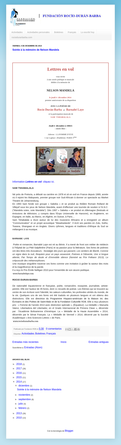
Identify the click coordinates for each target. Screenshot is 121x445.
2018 (19, 364)
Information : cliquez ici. (33, 181)
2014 (19, 381)
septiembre (24, 399)
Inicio (63, 342)
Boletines (58, 32)
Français (72, 32)
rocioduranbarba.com (22, 37)
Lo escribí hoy (87, 32)
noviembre (24, 394)
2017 (19, 368)
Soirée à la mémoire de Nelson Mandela (35, 49)
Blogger (69, 430)
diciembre (24, 385)
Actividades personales (38, 32)
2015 (19, 377)
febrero (22, 408)
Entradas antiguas (99, 342)
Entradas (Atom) (33, 347)
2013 (19, 413)
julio (21, 403)
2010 (19, 417)
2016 (19, 373)
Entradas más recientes (25, 342)
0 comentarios (54, 328)
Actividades (17, 32)
